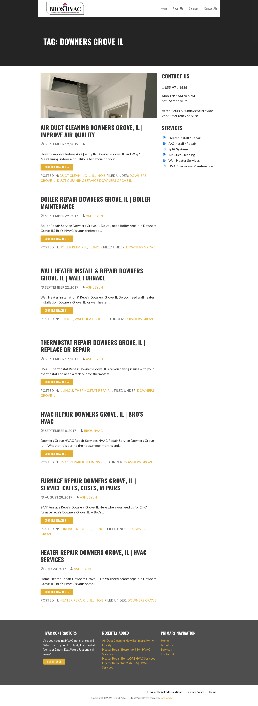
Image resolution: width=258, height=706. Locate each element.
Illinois (99, 175)
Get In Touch (54, 661)
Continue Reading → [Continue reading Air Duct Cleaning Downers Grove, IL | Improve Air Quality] (57, 167)
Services (193, 8)
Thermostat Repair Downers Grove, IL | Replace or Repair (93, 346)
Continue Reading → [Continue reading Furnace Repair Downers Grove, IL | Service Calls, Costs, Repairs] (57, 520)
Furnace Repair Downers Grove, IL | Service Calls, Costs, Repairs (88, 484)
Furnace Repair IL (75, 529)
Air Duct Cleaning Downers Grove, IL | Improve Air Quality (92, 131)
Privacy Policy (195, 691)
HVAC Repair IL (72, 462)
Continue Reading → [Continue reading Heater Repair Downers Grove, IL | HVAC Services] (57, 592)
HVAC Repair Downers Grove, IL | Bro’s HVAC (92, 417)
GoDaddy (166, 697)
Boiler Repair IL (73, 247)
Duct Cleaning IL (75, 175)
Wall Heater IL (88, 319)
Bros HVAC (93, 431)
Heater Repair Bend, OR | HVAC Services (128, 658)
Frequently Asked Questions (164, 691)
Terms (212, 691)
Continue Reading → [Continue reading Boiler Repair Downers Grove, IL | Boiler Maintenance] (57, 239)
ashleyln (94, 216)
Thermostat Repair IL (94, 390)
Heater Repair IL (74, 600)
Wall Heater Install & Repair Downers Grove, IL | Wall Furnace (92, 274)
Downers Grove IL (140, 462)
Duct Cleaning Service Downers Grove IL (94, 180)
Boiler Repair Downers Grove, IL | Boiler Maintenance (96, 202)
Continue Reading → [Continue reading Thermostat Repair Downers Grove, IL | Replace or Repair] (57, 382)
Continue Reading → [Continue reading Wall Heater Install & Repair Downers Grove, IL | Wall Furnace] (57, 310)
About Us (178, 8)
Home (164, 8)
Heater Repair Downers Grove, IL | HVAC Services (93, 556)
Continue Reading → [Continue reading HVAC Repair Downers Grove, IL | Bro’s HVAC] (57, 454)
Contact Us (210, 8)
